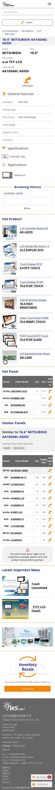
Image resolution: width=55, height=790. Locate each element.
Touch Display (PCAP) (31, 282)
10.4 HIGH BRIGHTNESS (28, 305)
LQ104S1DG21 (18, 484)
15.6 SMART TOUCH (32, 321)
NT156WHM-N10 (19, 412)
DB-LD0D (26, 357)
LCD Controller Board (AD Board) (34, 228)
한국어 (5, 779)
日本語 (5, 776)
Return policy (8, 730)
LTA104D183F (17, 526)
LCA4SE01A (16, 540)
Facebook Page (9, 724)
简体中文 (6, 773)
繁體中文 (6, 767)
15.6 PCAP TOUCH (31, 286)
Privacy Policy (8, 727)
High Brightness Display (33, 300)
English (5, 770)
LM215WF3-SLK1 (19, 391)
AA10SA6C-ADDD (19, 470)
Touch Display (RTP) (31, 264)
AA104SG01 (16, 533)
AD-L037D (26, 232)
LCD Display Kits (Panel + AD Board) (34, 246)
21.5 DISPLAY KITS (31, 250)
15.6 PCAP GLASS (31, 339)
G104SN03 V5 (17, 491)
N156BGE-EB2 (17, 398)
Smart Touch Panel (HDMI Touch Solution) (34, 318)
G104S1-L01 (16, 512)
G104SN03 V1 (17, 519)
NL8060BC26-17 (18, 477)
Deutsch (6, 782)
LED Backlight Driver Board (35, 353)
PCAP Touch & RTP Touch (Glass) (34, 336)
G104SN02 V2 (17, 505)
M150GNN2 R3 (18, 405)
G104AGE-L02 (17, 498)
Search (29, 22)
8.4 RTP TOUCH (30, 268)
